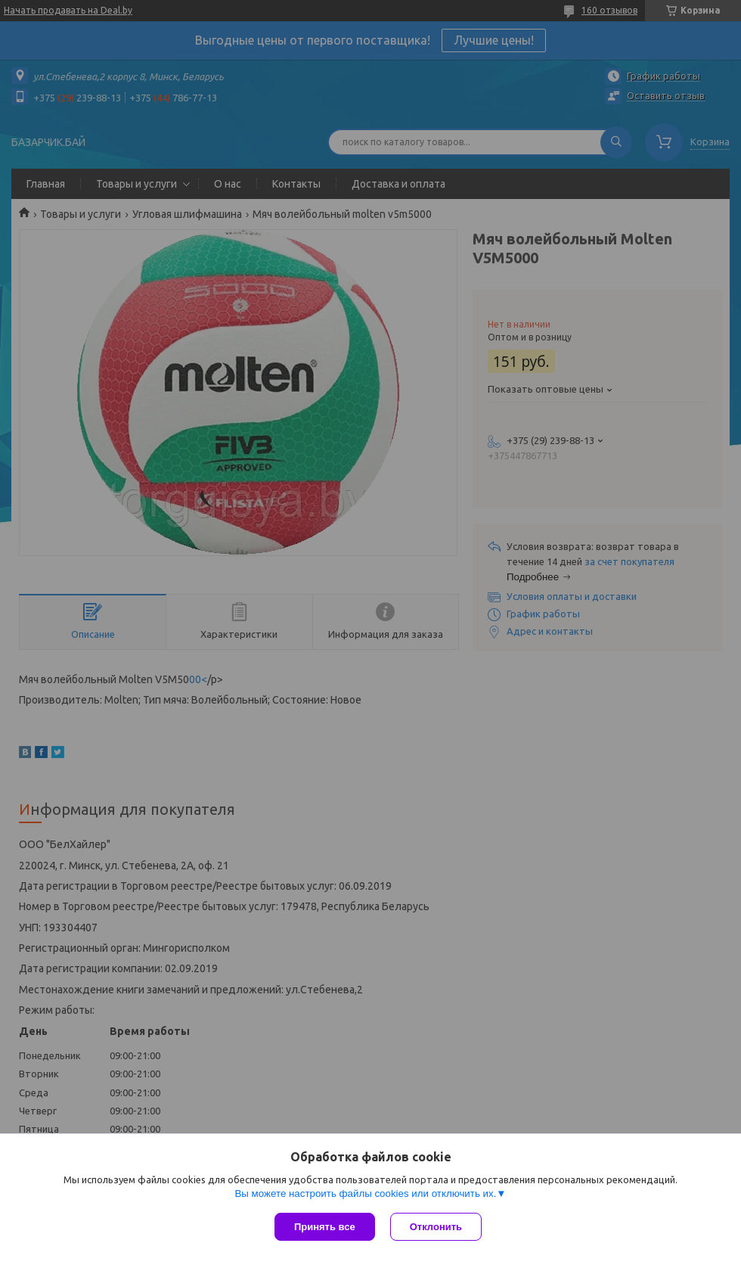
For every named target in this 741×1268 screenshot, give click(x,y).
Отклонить (436, 1226)
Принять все (324, 1226)
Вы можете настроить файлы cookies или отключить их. (365, 1193)
